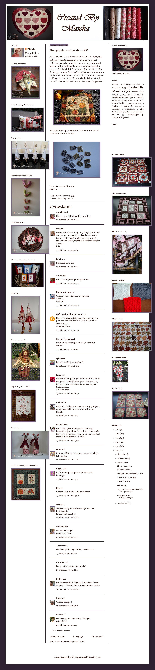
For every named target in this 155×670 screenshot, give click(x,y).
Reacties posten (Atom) (74, 641)
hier (80, 130)
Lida (58, 229)
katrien (59, 259)
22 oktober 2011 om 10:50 (67, 330)
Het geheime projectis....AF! (130, 473)
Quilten (115, 106)
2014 (117, 438)
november (122, 458)
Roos (58, 375)
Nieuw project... (124, 466)
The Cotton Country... (127, 477)
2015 (117, 434)
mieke (59, 614)
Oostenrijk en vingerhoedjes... (125, 496)
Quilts (126, 106)
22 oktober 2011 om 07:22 (67, 283)
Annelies (60, 212)
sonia (58, 449)
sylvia (59, 358)
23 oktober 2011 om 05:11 (67, 460)
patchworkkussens (134, 103)
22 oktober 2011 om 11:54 (67, 349)
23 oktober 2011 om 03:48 (67, 440)
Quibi (58, 598)
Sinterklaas (116, 109)
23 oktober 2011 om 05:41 (67, 479)
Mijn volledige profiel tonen (32, 54)
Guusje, (59, 469)
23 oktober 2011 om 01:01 (67, 415)
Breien (138, 84)
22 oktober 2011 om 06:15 (67, 220)
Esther (59, 579)
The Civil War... (124, 481)
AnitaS (59, 275)
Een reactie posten (61, 631)
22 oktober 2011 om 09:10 (67, 305)
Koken (138, 100)
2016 (117, 429)
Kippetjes (128, 100)
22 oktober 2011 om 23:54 (67, 366)
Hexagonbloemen (120, 97)
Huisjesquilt (139, 97)
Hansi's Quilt (136, 95)
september (123, 503)
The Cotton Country (135, 112)
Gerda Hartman (64, 339)
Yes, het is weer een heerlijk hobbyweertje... (130, 490)
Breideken (127, 84)
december (122, 454)
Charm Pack (117, 88)
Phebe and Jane (63, 292)
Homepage (78, 636)
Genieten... (122, 485)
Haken (125, 95)
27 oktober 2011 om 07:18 (67, 606)
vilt (118, 115)
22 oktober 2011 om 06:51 (67, 250)
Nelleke (59, 402)
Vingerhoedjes (119, 117)
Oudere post (97, 636)
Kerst (117, 100)
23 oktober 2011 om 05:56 (67, 495)
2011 (117, 450)
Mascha (31, 49)
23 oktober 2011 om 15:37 (67, 570)
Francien (60, 424)
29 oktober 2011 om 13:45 (67, 625)
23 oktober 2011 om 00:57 (67, 393)
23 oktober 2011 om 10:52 (67, 537)
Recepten (137, 106)
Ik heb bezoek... (124, 470)
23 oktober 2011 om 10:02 (67, 517)
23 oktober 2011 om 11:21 (67, 553)
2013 (117, 442)
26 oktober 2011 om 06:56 (67, 589)
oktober (121, 462)
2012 (117, 446)
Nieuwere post (57, 636)
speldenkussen (130, 109)
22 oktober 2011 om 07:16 (67, 267)
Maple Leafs (118, 103)
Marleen (60, 526)
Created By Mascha (65, 198)
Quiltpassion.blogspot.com (69, 314)
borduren (115, 84)
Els (57, 488)
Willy (58, 504)
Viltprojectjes (132, 114)
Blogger (96, 657)
